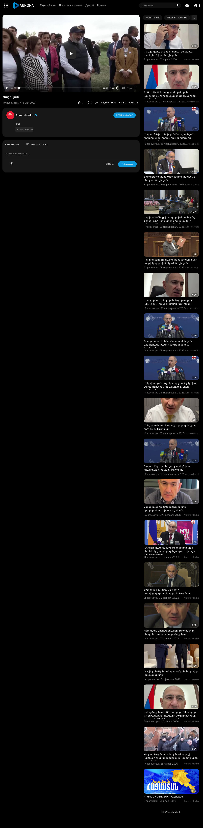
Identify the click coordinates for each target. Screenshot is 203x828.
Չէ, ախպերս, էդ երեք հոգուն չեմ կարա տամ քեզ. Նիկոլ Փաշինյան (168, 53)
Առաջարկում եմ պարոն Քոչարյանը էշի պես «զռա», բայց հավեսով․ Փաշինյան (168, 302)
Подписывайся (125, 115)
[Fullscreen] (135, 88)
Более (101, 5)
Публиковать (127, 164)
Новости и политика (70, 5)
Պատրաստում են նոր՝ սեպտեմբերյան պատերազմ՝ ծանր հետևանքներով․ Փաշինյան (168, 344)
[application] (71, 53)
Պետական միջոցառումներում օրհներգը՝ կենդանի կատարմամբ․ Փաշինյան (169, 632)
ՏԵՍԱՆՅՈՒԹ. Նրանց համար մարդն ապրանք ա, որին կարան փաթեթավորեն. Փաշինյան (170, 96)
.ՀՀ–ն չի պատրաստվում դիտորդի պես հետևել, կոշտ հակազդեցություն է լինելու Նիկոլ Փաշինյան (169, 551)
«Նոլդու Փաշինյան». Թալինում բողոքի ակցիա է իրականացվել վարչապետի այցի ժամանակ (171, 758)
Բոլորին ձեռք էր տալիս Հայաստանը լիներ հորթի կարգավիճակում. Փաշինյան (170, 261)
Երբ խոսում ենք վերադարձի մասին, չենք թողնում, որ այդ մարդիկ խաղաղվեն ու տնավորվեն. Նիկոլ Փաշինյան (169, 221)
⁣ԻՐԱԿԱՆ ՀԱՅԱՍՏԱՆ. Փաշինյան (163, 796)
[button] (197, 5)
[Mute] (123, 88)
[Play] (7, 88)
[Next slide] (194, 17)
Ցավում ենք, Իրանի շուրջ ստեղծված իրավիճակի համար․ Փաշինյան (167, 468)
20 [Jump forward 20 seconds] (118, 88)
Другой (90, 5)
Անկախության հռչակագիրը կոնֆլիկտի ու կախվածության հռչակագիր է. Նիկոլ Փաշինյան (170, 387)
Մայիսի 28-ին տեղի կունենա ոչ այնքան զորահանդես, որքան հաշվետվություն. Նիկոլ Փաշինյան (169, 138)
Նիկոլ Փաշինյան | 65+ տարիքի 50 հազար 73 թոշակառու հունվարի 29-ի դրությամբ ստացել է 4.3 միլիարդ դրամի (170, 715)
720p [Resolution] (130, 88)
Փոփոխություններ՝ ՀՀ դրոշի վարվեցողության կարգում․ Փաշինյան (167, 591)
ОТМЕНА (110, 164)
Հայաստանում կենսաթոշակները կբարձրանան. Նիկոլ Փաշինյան (165, 508)
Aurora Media (26, 115)
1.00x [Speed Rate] (112, 88)
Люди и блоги (48, 5)
